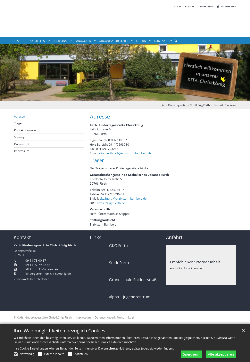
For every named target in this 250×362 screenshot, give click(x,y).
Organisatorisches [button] (113, 41)
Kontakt (218, 105)
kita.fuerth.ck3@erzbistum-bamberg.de (125, 153)
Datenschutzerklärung (114, 348)
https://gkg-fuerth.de (111, 203)
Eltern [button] (141, 41)
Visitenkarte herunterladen (31, 279)
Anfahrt (174, 237)
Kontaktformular (25, 130)
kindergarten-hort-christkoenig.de (48, 273)
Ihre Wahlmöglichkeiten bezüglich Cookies (59, 331)
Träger (18, 123)
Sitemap (19, 137)
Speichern (191, 354)
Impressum (21, 151)
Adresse (231, 105)
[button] (174, 41)
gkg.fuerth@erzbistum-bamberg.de (123, 198)
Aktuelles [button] (37, 41)
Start (18, 41)
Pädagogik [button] (82, 41)
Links (95, 237)
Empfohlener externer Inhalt (195, 261)
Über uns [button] (60, 41)
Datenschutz (22, 144)
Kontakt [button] (160, 41)
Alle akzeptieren (221, 354)
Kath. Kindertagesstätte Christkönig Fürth (186, 105)
